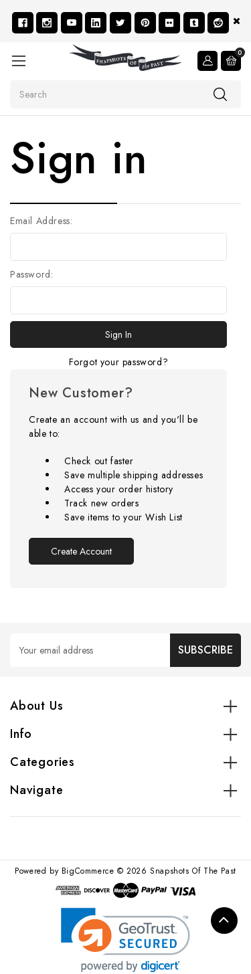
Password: (31, 274)
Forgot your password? (119, 362)
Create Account (81, 551)
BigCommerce (88, 871)
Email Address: (41, 220)
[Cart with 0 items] (231, 61)
